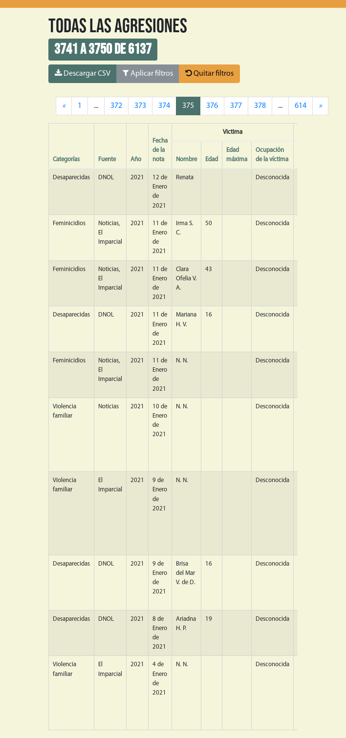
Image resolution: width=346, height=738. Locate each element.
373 (140, 106)
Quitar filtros (209, 73)
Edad (211, 159)
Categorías (66, 159)
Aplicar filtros (148, 73)
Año (135, 159)
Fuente (107, 159)
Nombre (186, 159)
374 (164, 106)
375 (188, 106)
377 (236, 106)
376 (212, 106)
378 (260, 106)
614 (300, 106)
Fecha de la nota (160, 150)
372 (116, 106)
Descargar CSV (82, 73)
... (280, 106)
